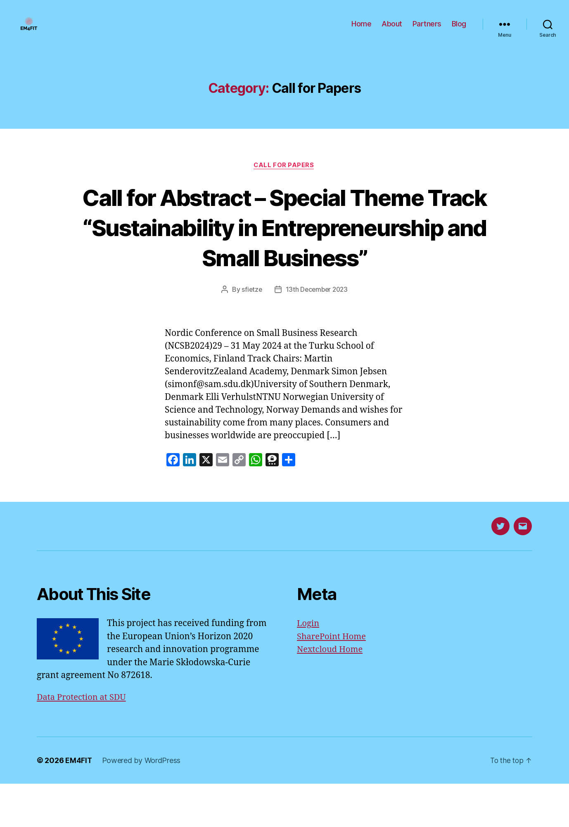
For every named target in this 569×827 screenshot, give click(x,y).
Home (361, 30)
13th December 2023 (316, 332)
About (392, 30)
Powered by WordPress (141, 803)
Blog (459, 30)
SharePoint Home (333, 679)
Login (308, 666)
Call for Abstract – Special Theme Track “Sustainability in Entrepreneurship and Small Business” (284, 255)
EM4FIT (78, 803)
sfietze (250, 332)
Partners (427, 30)
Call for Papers (284, 178)
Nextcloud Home (331, 692)
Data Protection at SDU (83, 740)
